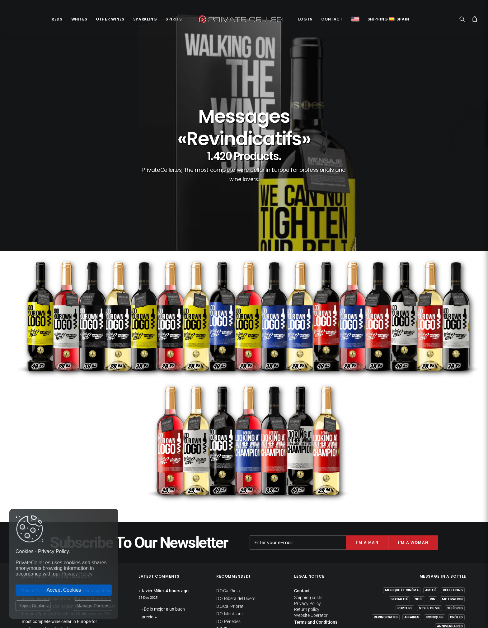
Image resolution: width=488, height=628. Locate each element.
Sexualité (399, 532)
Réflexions (453, 523)
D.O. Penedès (228, 554)
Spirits (174, 19)
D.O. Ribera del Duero (236, 531)
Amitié (430, 523)
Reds (57, 19)
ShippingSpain (388, 19)
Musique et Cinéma (402, 523)
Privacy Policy (307, 536)
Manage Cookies (93, 605)
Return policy (306, 542)
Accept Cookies (63, 590)
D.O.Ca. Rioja (228, 523)
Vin (432, 532)
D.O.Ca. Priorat (230, 539)
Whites (79, 19)
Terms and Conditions (315, 555)
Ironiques (434, 550)
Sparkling (145, 19)
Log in (305, 19)
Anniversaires (450, 559)
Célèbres (455, 541)
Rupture (404, 541)
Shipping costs (308, 530)
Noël (419, 532)
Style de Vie (429, 541)
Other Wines (110, 19)
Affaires (411, 550)
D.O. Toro (224, 562)
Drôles (456, 550)
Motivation (452, 532)
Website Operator (311, 548)
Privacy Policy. (78, 573)
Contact (331, 19)
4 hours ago (177, 523)
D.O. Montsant (229, 546)
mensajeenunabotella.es (443, 574)
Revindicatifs (386, 550)
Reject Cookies (33, 605)
